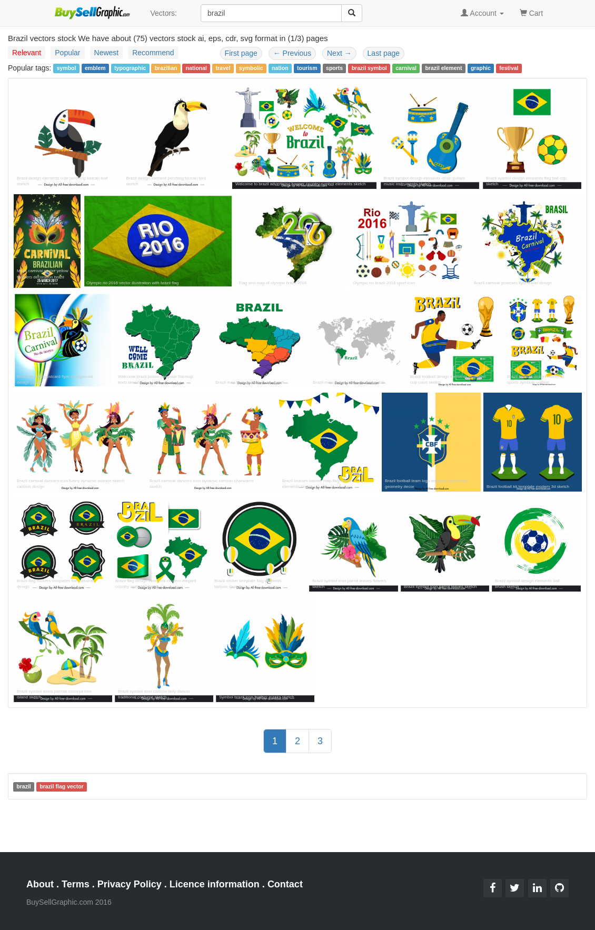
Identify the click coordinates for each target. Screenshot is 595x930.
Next (339, 53)
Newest (106, 52)
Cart (531, 12)
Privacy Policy (129, 884)
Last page (384, 53)
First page (241, 53)
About (40, 884)
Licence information (215, 884)
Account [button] (482, 13)
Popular (67, 52)
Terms (76, 884)
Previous (292, 53)
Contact (285, 884)
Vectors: (163, 13)
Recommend (153, 52)
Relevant (26, 52)
